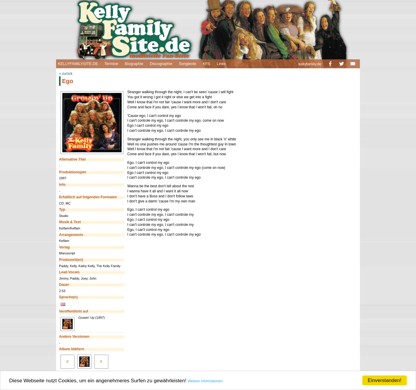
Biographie (134, 63)
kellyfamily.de (309, 64)
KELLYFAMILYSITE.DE (78, 63)
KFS (206, 63)
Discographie (161, 63)
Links (221, 63)
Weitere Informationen (205, 381)
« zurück (65, 74)
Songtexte (187, 63)
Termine (111, 63)
